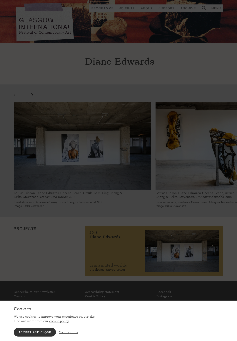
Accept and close (34, 332)
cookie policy (59, 321)
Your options (68, 332)
